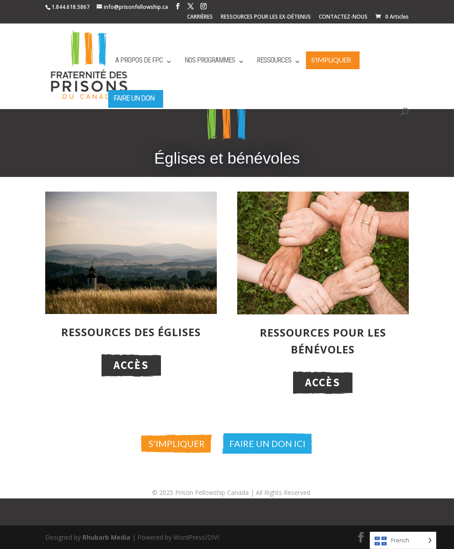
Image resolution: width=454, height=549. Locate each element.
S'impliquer (331, 59)
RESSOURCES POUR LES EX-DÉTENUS (266, 17)
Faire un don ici (267, 443)
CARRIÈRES (200, 17)
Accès (131, 365)
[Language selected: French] (403, 540)
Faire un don (134, 98)
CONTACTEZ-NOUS (343, 17)
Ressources (274, 60)
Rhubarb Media (106, 537)
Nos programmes (209, 60)
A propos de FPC (139, 60)
